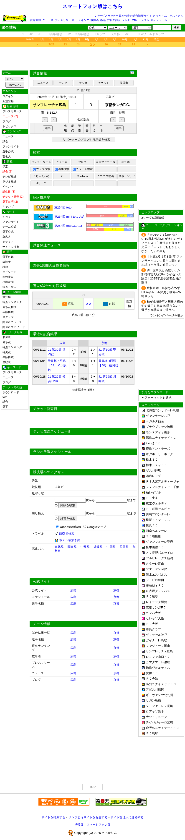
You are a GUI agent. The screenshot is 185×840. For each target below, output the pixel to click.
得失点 (7, 352)
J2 (31, 34)
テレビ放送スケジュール (52, 432)
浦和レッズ (153, 476)
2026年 (30, 39)
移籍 (103, 20)
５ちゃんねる (41, 176)
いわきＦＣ (153, 443)
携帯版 (79, 825)
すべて (7, 216)
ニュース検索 (82, 169)
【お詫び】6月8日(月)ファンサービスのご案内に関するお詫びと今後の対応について (161, 260)
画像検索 (61, 169)
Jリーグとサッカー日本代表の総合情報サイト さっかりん (131, 15)
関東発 (72, 547)
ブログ (7, 121)
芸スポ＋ (126, 162)
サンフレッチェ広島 (159, 651)
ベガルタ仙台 (155, 421)
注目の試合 (114, 20)
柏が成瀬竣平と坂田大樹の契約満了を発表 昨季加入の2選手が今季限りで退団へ (162, 306)
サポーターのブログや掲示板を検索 (86, 139)
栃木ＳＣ (152, 459)
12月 (145, 39)
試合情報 (40, 73)
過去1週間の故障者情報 (51, 266)
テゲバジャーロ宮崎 (159, 722)
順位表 (7, 337)
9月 (115, 39)
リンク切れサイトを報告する (87, 818)
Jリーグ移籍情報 (152, 217)
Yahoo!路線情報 (70, 528)
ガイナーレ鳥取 (156, 640)
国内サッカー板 (105, 162)
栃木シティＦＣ (156, 465)
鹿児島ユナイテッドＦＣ (162, 728)
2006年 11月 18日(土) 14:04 (56, 97)
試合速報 (35, 20)
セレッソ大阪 (155, 618)
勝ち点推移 (9, 307)
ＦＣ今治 (152, 678)
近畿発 (98, 547)
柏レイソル (153, 492)
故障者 (95, 20)
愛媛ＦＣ (152, 673)
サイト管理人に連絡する (127, 818)
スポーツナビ (127, 176)
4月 (69, 39)
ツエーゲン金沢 (156, 569)
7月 (97, 39)
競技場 (7, 297)
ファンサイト (11, 146)
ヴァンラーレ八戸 (158, 415)
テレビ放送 (9, 176)
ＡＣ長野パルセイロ (159, 552)
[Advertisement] (92, 58)
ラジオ (83, 82)
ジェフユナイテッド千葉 (162, 487)
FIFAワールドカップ (150, 34)
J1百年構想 (54, 34)
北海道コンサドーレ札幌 (162, 410)
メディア (8, 241)
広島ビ (110, 97)
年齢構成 (8, 312)
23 (65, 44)
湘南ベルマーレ (156, 530)
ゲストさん (176, 15)
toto (134, 20)
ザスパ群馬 (153, 470)
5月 (78, 39)
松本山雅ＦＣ (155, 547)
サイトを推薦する (53, 818)
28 (133, 44)
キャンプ (8, 206)
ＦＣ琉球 (152, 733)
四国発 (124, 547)
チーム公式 (9, 226)
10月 (124, 39)
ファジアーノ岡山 (158, 645)
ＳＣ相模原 (153, 536)
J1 (22, 34)
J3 (39, 34)
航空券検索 (66, 534)
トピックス (9, 126)
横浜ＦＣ (152, 525)
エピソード (9, 272)
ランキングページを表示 (166, 315)
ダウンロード (11, 392)
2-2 (88, 304)
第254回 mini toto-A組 (58, 216)
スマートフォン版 (98, 825)
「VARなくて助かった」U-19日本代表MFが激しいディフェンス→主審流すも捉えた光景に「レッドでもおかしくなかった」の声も (162, 243)
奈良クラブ (153, 629)
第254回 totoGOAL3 (57, 225)
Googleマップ (96, 528)
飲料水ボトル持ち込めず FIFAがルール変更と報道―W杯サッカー (161, 292)
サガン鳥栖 (153, 700)
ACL (128, 34)
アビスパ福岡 (155, 689)
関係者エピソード (14, 327)
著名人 (7, 156)
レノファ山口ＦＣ (158, 656)
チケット (103, 82)
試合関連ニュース (47, 246)
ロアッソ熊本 (155, 711)
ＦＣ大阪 (152, 624)
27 (120, 44)
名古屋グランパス (158, 591)
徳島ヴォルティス (158, 667)
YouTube (82, 176)
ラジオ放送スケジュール (52, 452)
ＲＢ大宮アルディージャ (162, 481)
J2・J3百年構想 (78, 34)
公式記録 (83, 119)
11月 (135, 39)
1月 (42, 39)
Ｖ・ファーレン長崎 (159, 706)
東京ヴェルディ (156, 503)
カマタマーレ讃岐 (158, 662)
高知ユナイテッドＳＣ (161, 684)
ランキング (82, 20)
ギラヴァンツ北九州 (159, 695)
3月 (60, 39)
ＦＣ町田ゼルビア (158, 509)
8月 (106, 39)
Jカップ (100, 34)
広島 (62, 344)
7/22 (51, 44)
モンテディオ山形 (158, 432)
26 (106, 44)
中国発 (111, 547)
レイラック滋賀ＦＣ (159, 602)
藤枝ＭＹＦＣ (155, 585)
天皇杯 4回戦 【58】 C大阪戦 (57, 366)
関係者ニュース (12, 322)
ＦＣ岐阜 (152, 596)
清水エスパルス (156, 574)
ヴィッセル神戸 (156, 635)
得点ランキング (12, 302)
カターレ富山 (155, 563)
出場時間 (8, 282)
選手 (5, 406)
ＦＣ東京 (152, 498)
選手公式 (8, 151)
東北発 (59, 547)
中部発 (85, 547)
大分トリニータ (156, 717)
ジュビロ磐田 (155, 580)
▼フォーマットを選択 (156, 397)
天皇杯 (115, 34)
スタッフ (8, 317)
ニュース (47, 20)
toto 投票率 (41, 197)
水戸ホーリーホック (159, 454)
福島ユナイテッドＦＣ (161, 437)
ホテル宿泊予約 (69, 541)
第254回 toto (52, 207)
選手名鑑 (8, 256)
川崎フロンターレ (158, 514)
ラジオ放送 (9, 181)
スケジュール (158, 20)
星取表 (7, 362)
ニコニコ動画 (105, 176)
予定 (156, 39)
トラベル (143, 20)
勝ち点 (7, 342)
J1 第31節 (83, 90)
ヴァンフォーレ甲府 (159, 541)
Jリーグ (41, 183)
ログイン (8, 96)
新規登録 (8, 101)
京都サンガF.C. (156, 607)
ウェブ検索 (41, 169)
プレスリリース (64, 20)
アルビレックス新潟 (159, 558)
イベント (8, 186)
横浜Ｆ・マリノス (158, 520)
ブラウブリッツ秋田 (159, 426)
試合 (5, 141)
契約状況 (8, 277)
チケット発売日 (45, 410)
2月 (51, 39)
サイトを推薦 (11, 246)
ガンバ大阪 (153, 613)
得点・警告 (9, 287)
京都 (104, 344)
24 (79, 44)
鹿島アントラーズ (158, 448)
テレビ (126, 20)
